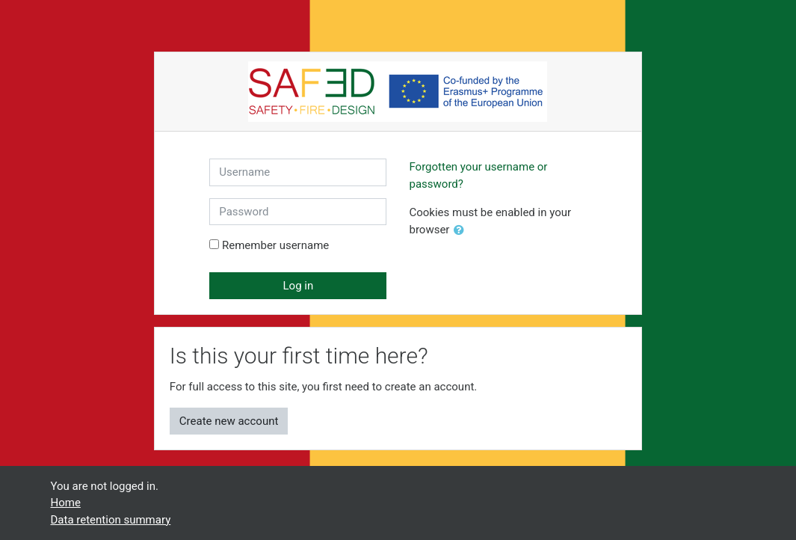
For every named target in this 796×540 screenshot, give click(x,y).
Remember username (275, 245)
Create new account (229, 421)
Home (66, 502)
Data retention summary (111, 520)
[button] (462, 230)
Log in (298, 285)
